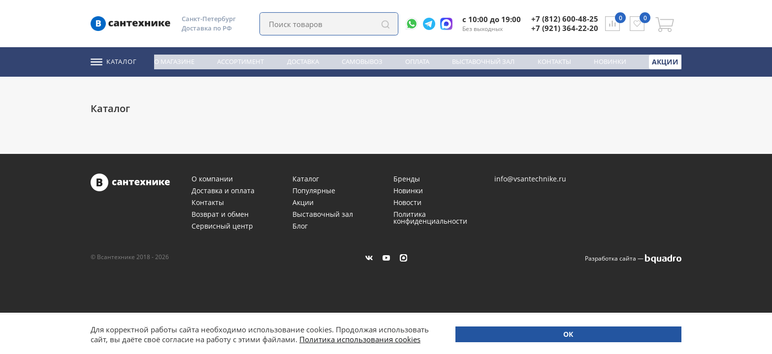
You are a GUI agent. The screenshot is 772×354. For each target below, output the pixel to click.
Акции (666, 61)
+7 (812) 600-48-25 (564, 19)
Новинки (611, 61)
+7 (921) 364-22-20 (564, 28)
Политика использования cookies (188, 339)
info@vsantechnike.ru (530, 179)
